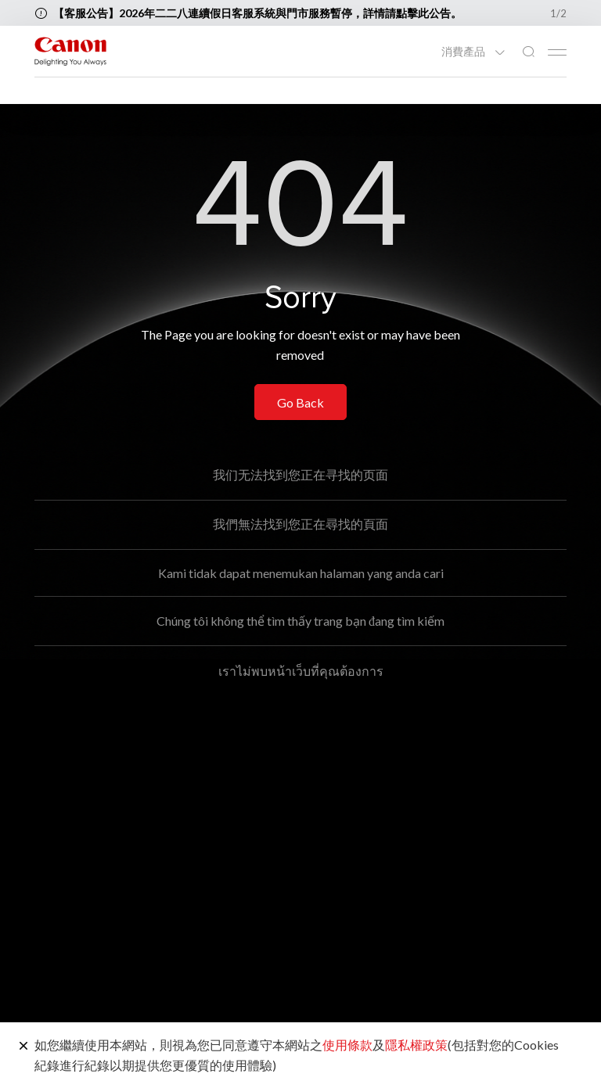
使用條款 (347, 1044)
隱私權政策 (416, 1044)
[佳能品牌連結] (70, 51)
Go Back (300, 402)
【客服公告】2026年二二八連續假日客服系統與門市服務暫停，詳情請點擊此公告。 (257, 13)
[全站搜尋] (528, 52)
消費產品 (464, 51)
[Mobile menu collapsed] (557, 52)
